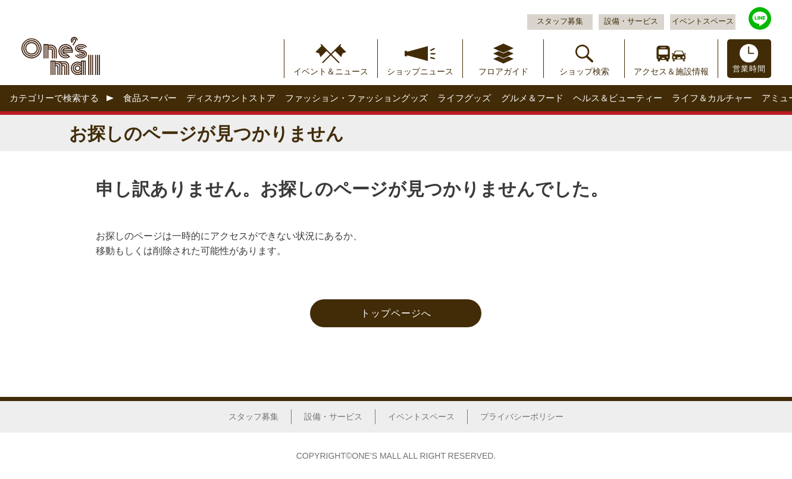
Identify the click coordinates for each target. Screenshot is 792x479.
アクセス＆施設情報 (671, 71)
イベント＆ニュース (330, 71)
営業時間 (749, 69)
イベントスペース (703, 21)
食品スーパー (150, 98)
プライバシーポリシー (522, 416)
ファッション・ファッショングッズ (356, 98)
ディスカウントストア (231, 98)
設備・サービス (631, 21)
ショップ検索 (584, 71)
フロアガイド (503, 71)
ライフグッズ (464, 98)
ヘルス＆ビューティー (617, 98)
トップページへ (396, 313)
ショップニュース (420, 71)
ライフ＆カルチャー (712, 98)
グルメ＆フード (532, 98)
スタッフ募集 (560, 21)
